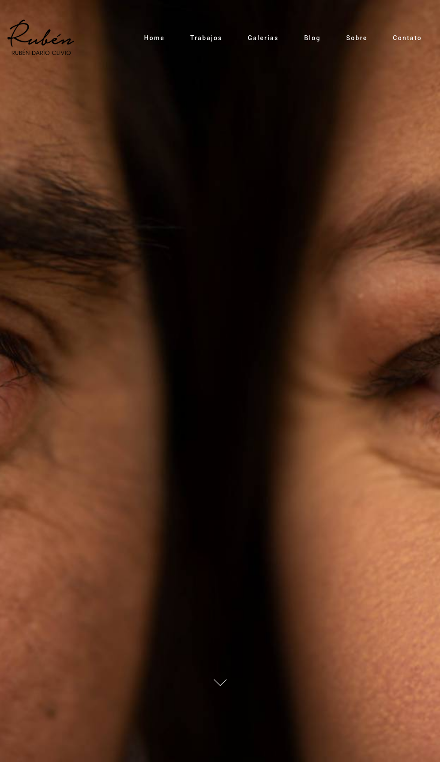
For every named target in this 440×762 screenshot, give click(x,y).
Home (154, 37)
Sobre (356, 37)
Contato (407, 37)
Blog (312, 37)
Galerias (263, 37)
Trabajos (206, 37)
